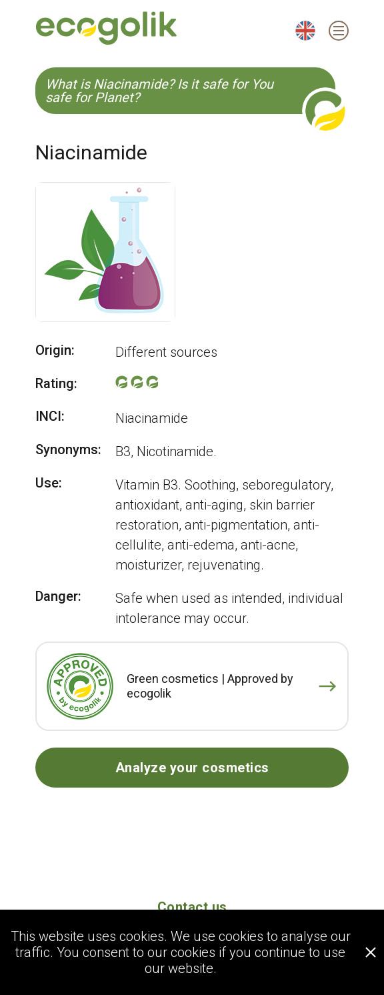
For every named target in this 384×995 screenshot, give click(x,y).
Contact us (192, 907)
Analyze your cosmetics (192, 768)
